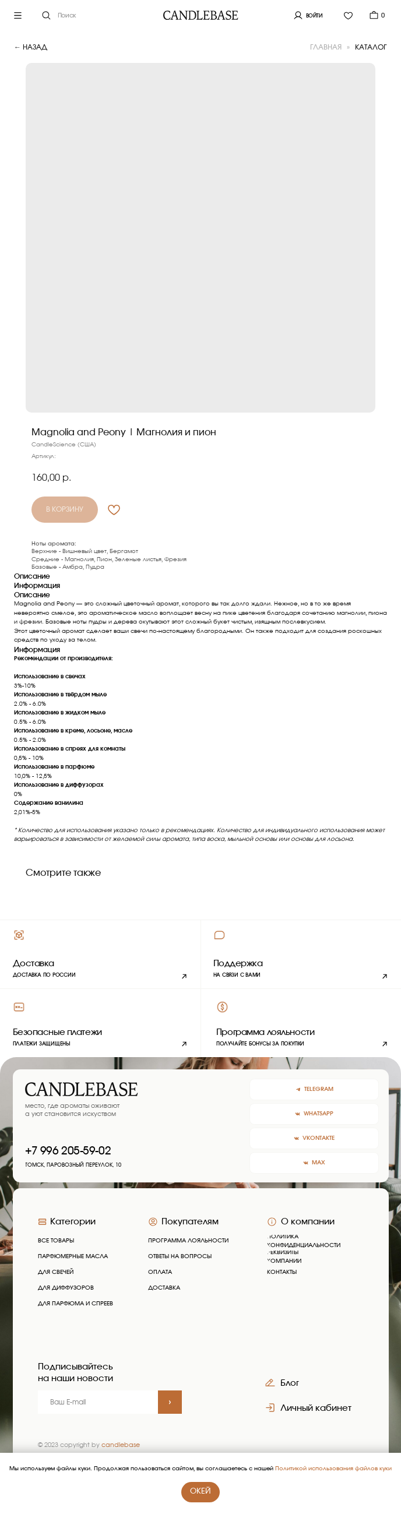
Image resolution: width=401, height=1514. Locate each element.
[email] (98, 1402)
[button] (300, 954)
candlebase (120, 1445)
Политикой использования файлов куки (333, 1468)
